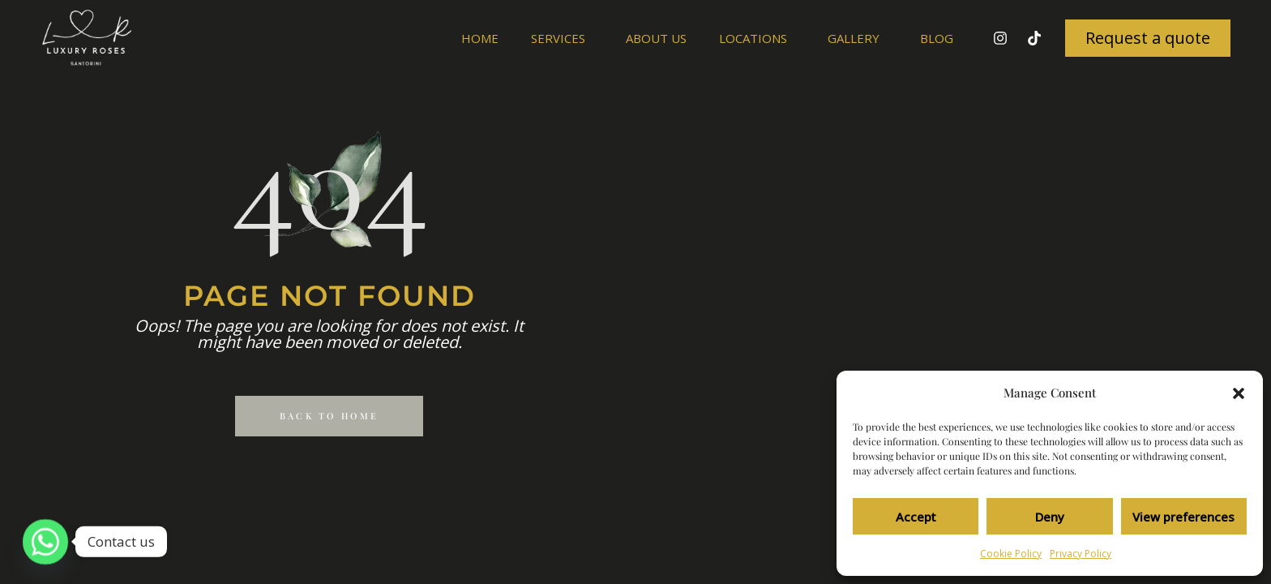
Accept (916, 517)
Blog (936, 38)
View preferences (1183, 517)
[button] (1238, 393)
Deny (1049, 517)
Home (480, 38)
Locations (757, 38)
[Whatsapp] (45, 542)
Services (562, 38)
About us (656, 38)
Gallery (858, 38)
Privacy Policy (1080, 553)
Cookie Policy (1011, 553)
